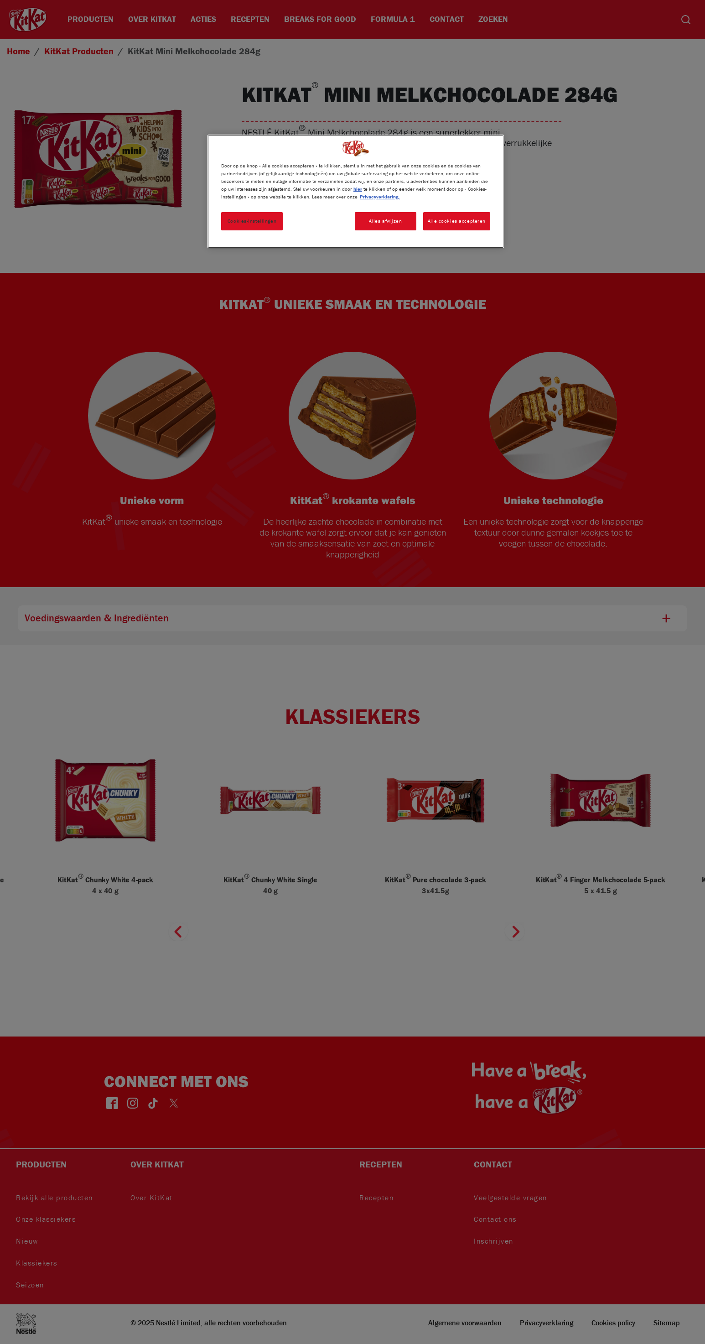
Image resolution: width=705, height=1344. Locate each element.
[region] (355, 191)
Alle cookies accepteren (457, 221)
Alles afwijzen (385, 221)
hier (357, 189)
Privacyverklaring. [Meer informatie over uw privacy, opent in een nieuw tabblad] (380, 196)
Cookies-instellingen (252, 221)
